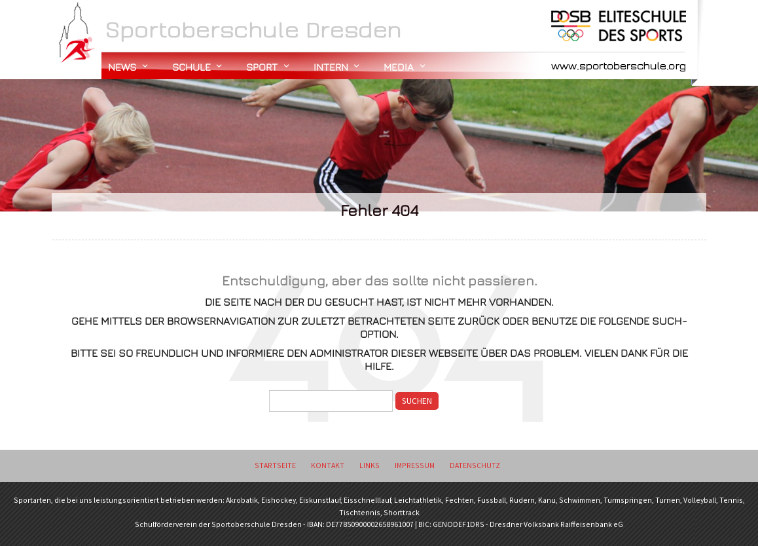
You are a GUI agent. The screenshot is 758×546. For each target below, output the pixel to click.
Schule (191, 67)
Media (399, 67)
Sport (262, 67)
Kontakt (327, 465)
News (122, 67)
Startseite (275, 465)
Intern (331, 67)
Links (369, 465)
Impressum (415, 465)
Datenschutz (475, 465)
